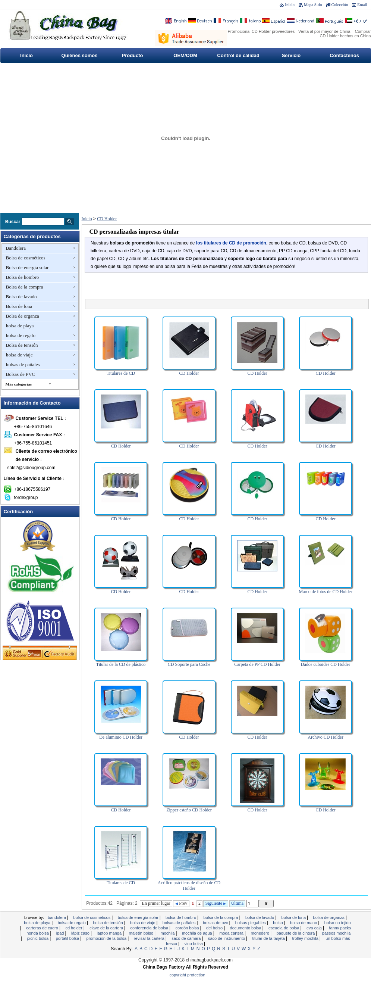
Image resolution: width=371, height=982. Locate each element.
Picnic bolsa (38, 938)
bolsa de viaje (19, 355)
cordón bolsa (188, 928)
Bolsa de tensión (22, 345)
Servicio (291, 55)
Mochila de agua (197, 933)
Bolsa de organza (22, 316)
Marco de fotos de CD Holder (325, 591)
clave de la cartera (106, 928)
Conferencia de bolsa (150, 928)
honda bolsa (38, 933)
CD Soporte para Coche (189, 664)
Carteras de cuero (42, 928)
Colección (339, 4)
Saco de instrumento (227, 938)
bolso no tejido (337, 922)
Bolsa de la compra (24, 287)
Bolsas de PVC (20, 374)
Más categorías (19, 384)
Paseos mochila (336, 933)
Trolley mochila (305, 938)
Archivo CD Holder (325, 737)
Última (237, 903)
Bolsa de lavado (21, 296)
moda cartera (232, 933)
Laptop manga (110, 933)
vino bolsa (194, 943)
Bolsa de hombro (22, 277)
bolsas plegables (251, 922)
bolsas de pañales (23, 364)
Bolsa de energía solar (27, 267)
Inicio (290, 4)
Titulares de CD (121, 373)
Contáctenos (344, 55)
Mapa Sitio (313, 4)
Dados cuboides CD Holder (325, 664)
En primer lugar (156, 903)
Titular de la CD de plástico (121, 664)
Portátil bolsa (68, 938)
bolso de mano (304, 922)
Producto (132, 55)
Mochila (168, 933)
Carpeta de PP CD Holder (257, 664)
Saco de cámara (187, 938)
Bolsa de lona (19, 306)
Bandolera (16, 248)
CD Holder (107, 218)
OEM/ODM (185, 55)
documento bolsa (246, 928)
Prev (181, 903)
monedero (261, 933)
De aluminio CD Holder (120, 737)
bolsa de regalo (20, 335)
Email (362, 4)
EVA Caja (314, 928)
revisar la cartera (150, 938)
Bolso (278, 922)
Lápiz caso (81, 933)
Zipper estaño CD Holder (189, 810)
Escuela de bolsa (284, 928)
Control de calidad (238, 55)
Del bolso (215, 928)
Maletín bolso (141, 933)
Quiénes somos (80, 55)
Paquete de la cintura (296, 933)
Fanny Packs (340, 928)
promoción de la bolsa (107, 938)
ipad (60, 933)
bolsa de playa (20, 325)
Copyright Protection (187, 975)
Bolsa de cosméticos (25, 258)
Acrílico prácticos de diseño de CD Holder (189, 885)
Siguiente (215, 903)
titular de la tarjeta (269, 938)
